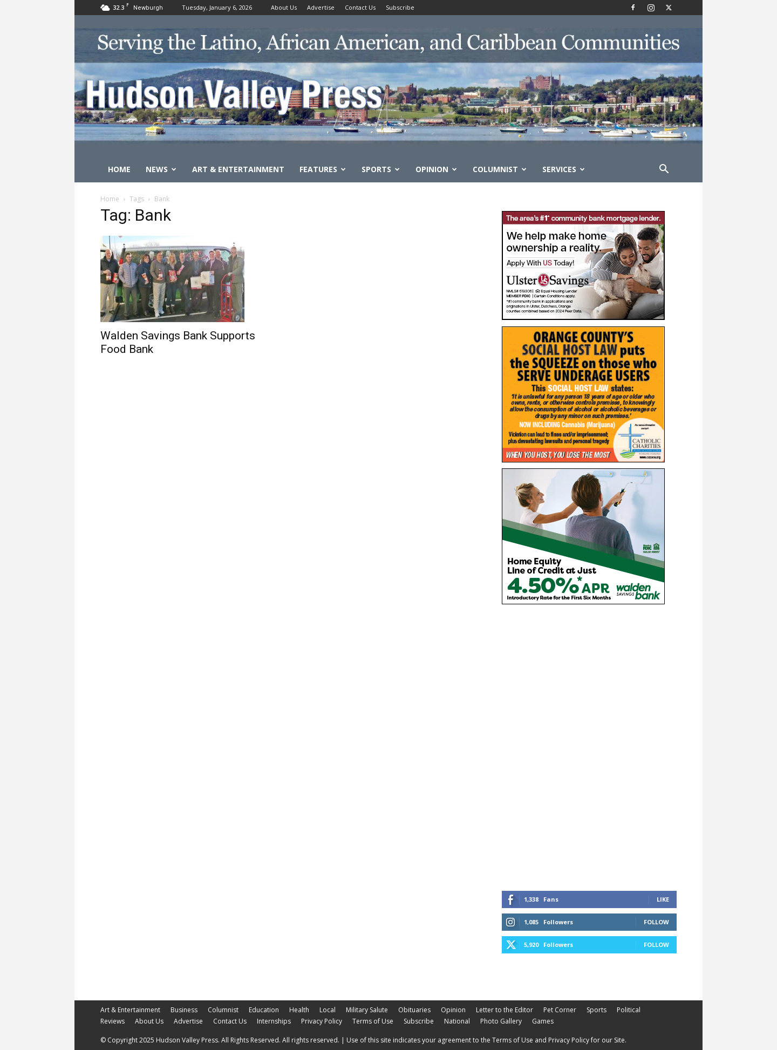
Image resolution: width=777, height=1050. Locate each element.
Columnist (500, 169)
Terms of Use (372, 1021)
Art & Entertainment (238, 169)
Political (628, 1009)
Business (184, 1009)
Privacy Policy (321, 1021)
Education (264, 1009)
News (161, 169)
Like (663, 899)
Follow (656, 922)
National (457, 1021)
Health (299, 1009)
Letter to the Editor (504, 1009)
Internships (274, 1021)
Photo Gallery (501, 1021)
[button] (664, 170)
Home (119, 169)
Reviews (112, 1021)
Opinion (436, 169)
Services (563, 169)
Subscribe (400, 7)
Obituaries (414, 1009)
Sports (381, 169)
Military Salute (367, 1009)
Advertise (321, 7)
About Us (284, 7)
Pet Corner (559, 1009)
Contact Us (360, 7)
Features (322, 169)
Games (543, 1021)
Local (327, 1009)
